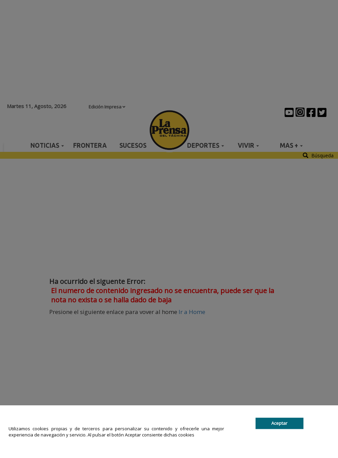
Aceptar (279, 423)
